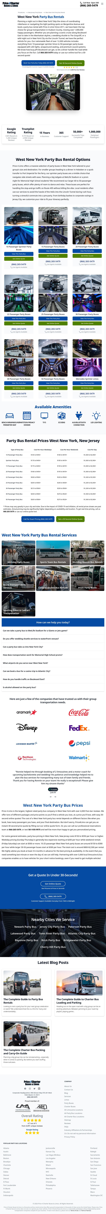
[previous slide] (51, 797)
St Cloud (93, 1175)
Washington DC (96, 1195)
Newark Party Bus (25, 926)
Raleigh (93, 1151)
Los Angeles (50, 1158)
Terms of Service (86, 1210)
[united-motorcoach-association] (23, 1108)
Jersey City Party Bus (52, 926)
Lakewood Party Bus (23, 933)
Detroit (6, 1178)
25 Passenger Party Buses (53, 314)
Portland (93, 1148)
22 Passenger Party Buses (18, 314)
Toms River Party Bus (52, 933)
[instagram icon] (30, 1089)
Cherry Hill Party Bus (53, 947)
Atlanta (6, 1148)
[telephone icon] (81, 3)
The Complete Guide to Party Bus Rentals (23, 1000)
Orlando (49, 1182)
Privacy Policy (69, 1137)
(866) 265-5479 (18, 264)
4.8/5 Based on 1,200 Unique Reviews (11, 138)
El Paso (6, 1182)
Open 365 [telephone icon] (95, 3)
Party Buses (69, 1103)
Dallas (5, 1172)
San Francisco (95, 1165)
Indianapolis (8, 1195)
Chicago (6, 1168)
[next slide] (55, 797)
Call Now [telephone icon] (86, 3)
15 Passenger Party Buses (53, 246)
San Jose (93, 1168)
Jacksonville (50, 1148)
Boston (6, 1158)
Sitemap (67, 1120)
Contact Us (68, 1090)
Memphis (49, 1162)
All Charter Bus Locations (74, 1116)
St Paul (93, 1182)
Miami (48, 1165)
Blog (66, 1093)
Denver (6, 1175)
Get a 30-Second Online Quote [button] (70, 519)
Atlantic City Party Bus (81, 933)
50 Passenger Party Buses (53, 379)
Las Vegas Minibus (53, 1155)
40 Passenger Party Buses (18, 379)
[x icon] (34, 1089)
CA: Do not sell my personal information (80, 1133)
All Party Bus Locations (73, 1113)
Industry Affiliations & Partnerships (78, 1130)
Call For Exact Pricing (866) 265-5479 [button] (37, 519)
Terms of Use (74, 1210)
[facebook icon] (25, 1089)
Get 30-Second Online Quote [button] (70, 63)
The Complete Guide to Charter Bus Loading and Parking (77, 1000)
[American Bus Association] (41, 1108)
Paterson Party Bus (80, 926)
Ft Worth (6, 1188)
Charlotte (7, 1165)
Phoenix (49, 1188)
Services (67, 1096)
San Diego (94, 1162)
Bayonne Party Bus (26, 940)
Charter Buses (70, 1106)
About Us (68, 1086)
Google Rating (32, 1130)
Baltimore (7, 1155)
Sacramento (95, 1155)
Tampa (93, 1188)
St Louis (93, 1178)
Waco (92, 1192)
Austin (5, 1151)
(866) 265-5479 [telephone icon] (89, 5)
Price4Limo (21, 12)
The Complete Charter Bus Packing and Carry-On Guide (24, 1051)
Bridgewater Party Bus (77, 940)
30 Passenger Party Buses (87, 314)
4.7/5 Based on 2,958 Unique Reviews (28, 138)
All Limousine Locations (73, 1110)
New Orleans (51, 1178)
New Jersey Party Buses (35, 12)
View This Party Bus (19, 254)
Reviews (67, 1123)
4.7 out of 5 (32, 1123)
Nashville (49, 1175)
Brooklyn (6, 1162)
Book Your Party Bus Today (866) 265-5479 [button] (38, 63)
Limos (66, 1100)
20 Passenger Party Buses (87, 246)
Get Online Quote (19, 259)
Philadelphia (51, 1185)
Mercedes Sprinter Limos (87, 379)
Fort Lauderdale (9, 1185)
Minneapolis (51, 1168)
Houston (6, 1192)
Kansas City (50, 1151)
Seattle (93, 1172)
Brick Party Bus (50, 940)
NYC (47, 1172)
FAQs (66, 1127)
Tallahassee (94, 1185)
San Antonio (95, 1158)
